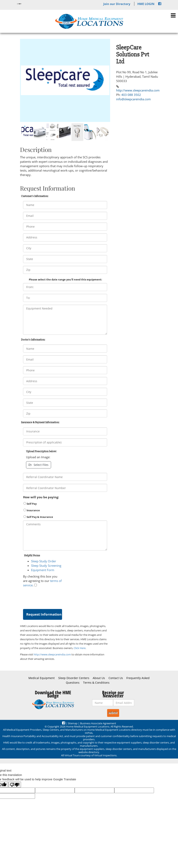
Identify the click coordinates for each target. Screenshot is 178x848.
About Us (99, 678)
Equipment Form (42, 570)
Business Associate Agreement (98, 723)
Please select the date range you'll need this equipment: (65, 279)
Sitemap (72, 723)
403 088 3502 (131, 95)
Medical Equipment (41, 678)
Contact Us (116, 678)
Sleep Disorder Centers (73, 678)
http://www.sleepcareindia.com (52, 654)
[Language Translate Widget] (19, 3)
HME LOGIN (145, 4)
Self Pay (30, 503)
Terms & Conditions (96, 682)
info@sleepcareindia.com (133, 99)
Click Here (79, 648)
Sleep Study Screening (46, 566)
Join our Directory (116, 4)
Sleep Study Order (43, 561)
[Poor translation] (14, 785)
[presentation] (53, 597)
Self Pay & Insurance (38, 517)
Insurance (31, 510)
